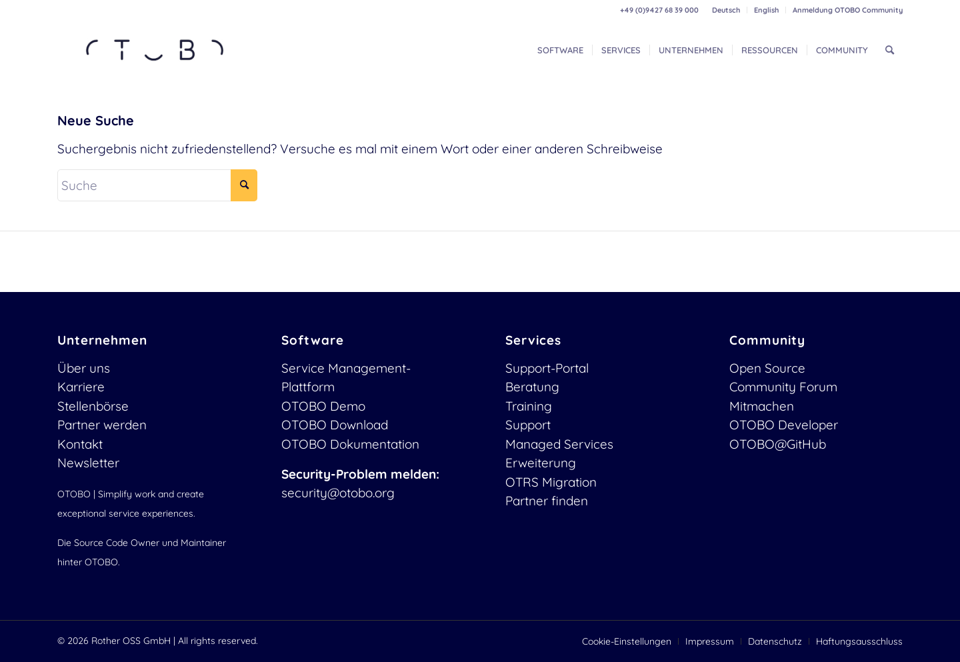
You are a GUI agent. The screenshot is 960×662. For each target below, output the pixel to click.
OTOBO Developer (783, 425)
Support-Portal (547, 368)
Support (528, 425)
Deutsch (726, 10)
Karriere (81, 387)
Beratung (532, 387)
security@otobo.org (338, 493)
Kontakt (80, 444)
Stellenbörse (93, 406)
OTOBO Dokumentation (350, 444)
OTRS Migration (551, 482)
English (766, 10)
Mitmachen (761, 406)
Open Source (767, 368)
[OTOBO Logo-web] (155, 50)
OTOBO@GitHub (777, 444)
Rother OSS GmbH (131, 641)
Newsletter (88, 463)
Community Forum (783, 387)
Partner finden (546, 501)
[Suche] (890, 50)
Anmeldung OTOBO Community (848, 10)
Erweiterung (540, 463)
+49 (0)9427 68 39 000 (659, 10)
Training (528, 406)
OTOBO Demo (323, 406)
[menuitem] (726, 10)
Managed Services (559, 444)
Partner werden (102, 425)
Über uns (83, 368)
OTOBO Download (334, 425)
